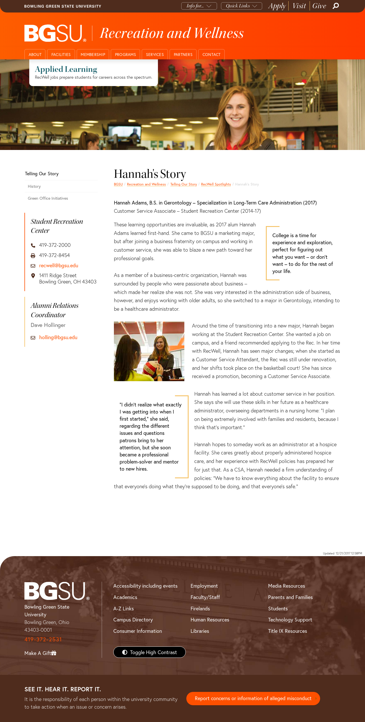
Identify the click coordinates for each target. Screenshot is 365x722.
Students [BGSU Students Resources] (278, 608)
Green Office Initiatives (48, 198)
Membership (93, 54)
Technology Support (290, 619)
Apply (277, 6)
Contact (212, 54)
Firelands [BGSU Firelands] (200, 608)
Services (155, 54)
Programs (125, 54)
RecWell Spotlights (216, 184)
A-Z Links (123, 608)
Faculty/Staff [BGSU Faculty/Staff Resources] (205, 597)
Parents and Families (290, 597)
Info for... (195, 6)
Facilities (61, 54)
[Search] (335, 6)
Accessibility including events (145, 585)
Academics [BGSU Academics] (125, 597)
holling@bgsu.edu (58, 337)
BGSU (118, 184)
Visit (299, 6)
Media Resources (286, 585)
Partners (183, 54)
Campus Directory (133, 619)
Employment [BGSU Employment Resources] (204, 585)
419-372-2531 (43, 639)
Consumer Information (137, 630)
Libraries (200, 630)
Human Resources (210, 619)
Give (319, 6)
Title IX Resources (287, 630)
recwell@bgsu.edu (58, 265)
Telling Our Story (183, 184)
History (34, 186)
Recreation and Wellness (146, 184)
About (35, 54)
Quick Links (238, 6)
